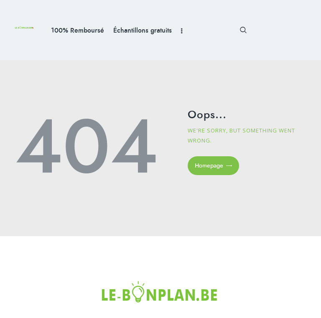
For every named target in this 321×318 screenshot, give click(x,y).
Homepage (209, 166)
